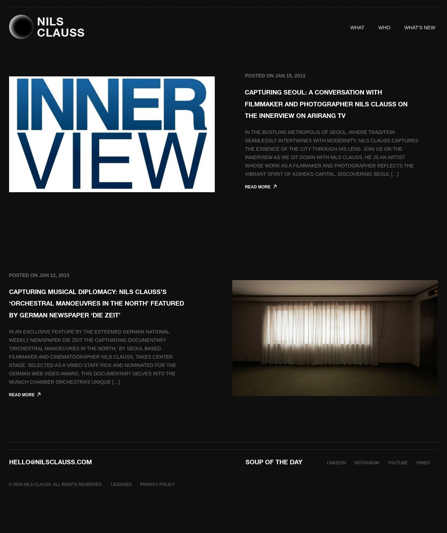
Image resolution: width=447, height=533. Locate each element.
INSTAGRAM (366, 486)
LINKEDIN (336, 486)
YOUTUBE (398, 486)
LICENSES (121, 507)
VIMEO (423, 486)
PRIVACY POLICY (157, 507)
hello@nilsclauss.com (50, 485)
